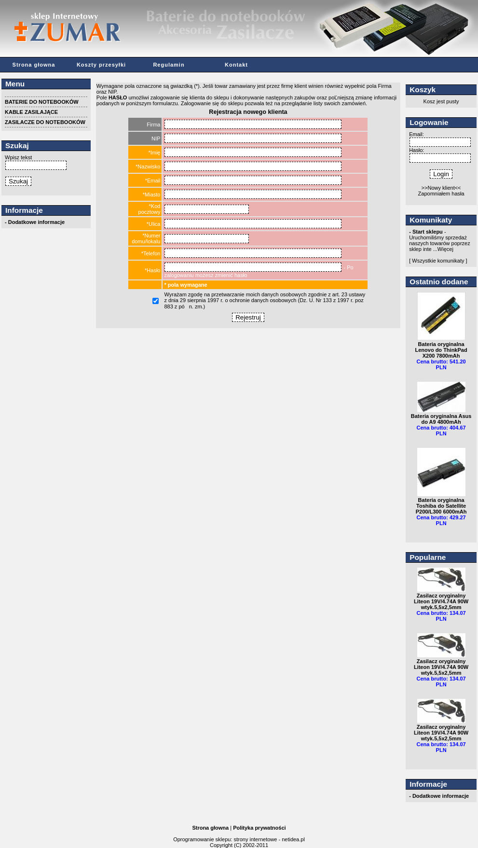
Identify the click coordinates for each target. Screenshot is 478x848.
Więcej (445, 249)
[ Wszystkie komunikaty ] (438, 261)
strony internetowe (255, 839)
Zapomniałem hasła (441, 193)
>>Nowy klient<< (441, 188)
